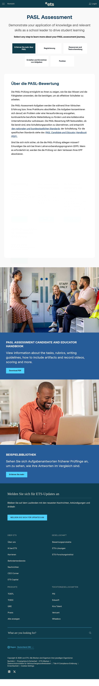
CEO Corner (13, 580)
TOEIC (11, 607)
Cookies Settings (27, 673)
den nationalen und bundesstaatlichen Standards (35, 135)
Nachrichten (13, 574)
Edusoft (55, 607)
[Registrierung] (19, 219)
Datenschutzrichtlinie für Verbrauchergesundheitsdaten (29, 670)
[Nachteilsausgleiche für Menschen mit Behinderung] (19, 262)
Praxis (10, 619)
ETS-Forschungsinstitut (62, 561)
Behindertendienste (16, 568)
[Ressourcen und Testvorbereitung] (46, 220)
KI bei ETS (12, 555)
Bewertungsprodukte (61, 549)
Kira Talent (57, 613)
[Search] (90, 639)
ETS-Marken (44, 668)
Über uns (12, 549)
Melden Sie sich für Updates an (27, 524)
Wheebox (56, 626)
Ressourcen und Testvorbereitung (75, 55)
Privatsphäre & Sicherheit (27, 668)
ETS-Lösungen (58, 555)
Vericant (56, 619)
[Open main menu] (3, 3)
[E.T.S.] (49, 4)
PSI (53, 601)
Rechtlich (11, 668)
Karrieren (12, 561)
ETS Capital (13, 586)
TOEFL (11, 601)
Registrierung (49, 55)
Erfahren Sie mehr (16, 481)
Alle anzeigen (14, 626)
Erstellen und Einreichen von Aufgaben (37, 68)
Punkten (62, 68)
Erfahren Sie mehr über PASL (23, 55)
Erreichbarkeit (13, 673)
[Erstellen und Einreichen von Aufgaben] (72, 221)
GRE (10, 613)
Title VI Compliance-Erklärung (65, 670)
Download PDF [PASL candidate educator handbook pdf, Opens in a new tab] (15, 377)
